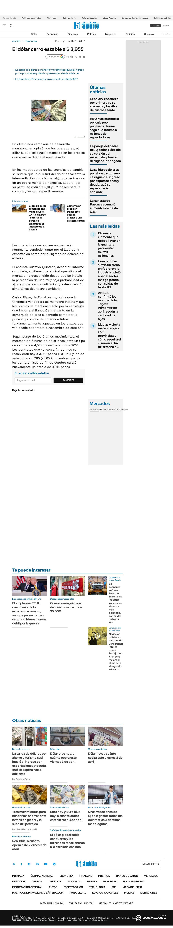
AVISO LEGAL (78, 892)
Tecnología (97, 887)
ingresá (165, 26)
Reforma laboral (89, 18)
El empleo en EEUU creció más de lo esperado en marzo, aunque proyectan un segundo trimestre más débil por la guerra (29, 613)
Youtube (45, 864)
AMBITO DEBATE (116, 903)
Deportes (110, 881)
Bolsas (102, 410)
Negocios (110, 34)
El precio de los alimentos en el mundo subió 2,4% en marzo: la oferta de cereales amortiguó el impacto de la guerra (37, 217)
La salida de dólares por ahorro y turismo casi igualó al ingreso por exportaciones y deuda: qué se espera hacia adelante (49, 71)
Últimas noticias (41, 876)
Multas (129, 892)
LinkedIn (37, 864)
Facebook (21, 864)
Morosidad (51, 18)
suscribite (155, 26)
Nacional (74, 881)
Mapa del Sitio (132, 887)
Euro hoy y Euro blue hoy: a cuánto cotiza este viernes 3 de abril (66, 816)
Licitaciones (148, 892)
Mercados (151, 876)
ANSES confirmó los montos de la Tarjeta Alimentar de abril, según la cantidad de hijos (108, 306)
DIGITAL (52, 903)
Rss (114, 887)
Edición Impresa (134, 881)
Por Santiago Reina (21, 779)
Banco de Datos (127, 876)
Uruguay (149, 34)
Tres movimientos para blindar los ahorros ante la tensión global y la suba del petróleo (29, 818)
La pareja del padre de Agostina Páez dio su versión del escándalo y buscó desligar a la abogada (105, 153)
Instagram (29, 864)
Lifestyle (55, 881)
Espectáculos (73, 887)
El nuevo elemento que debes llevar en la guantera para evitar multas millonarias (109, 244)
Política (91, 34)
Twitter (13, 864)
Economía (52, 34)
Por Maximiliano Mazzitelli (24, 829)
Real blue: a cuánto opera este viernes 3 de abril (29, 845)
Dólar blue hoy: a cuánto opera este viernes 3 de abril (63, 758)
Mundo (92, 881)
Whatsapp (54, 864)
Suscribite (68, 380)
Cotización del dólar (163, 18)
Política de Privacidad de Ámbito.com (37, 892)
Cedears (124, 410)
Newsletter (166, 34)
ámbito (16, 41)
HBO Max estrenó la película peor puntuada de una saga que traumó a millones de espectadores (104, 128)
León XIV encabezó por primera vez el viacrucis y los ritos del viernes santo (104, 104)
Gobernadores (69, 18)
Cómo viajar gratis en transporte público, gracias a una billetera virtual (76, 213)
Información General (27, 887)
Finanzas (73, 34)
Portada (18, 876)
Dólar (34, 34)
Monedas (94, 410)
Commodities (113, 410)
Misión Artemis (109, 18)
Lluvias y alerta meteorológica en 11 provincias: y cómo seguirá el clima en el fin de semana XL (109, 335)
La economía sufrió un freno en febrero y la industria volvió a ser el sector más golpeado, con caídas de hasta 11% (109, 274)
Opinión (130, 34)
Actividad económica (31, 18)
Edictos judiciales (105, 892)
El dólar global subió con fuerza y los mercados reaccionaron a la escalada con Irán (67, 841)
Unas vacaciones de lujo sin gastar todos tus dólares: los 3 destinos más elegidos (105, 818)
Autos (53, 887)
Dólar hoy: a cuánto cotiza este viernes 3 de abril (105, 758)
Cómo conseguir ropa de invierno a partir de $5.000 (66, 607)
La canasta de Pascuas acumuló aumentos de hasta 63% (46, 79)
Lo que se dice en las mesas (135, 18)
